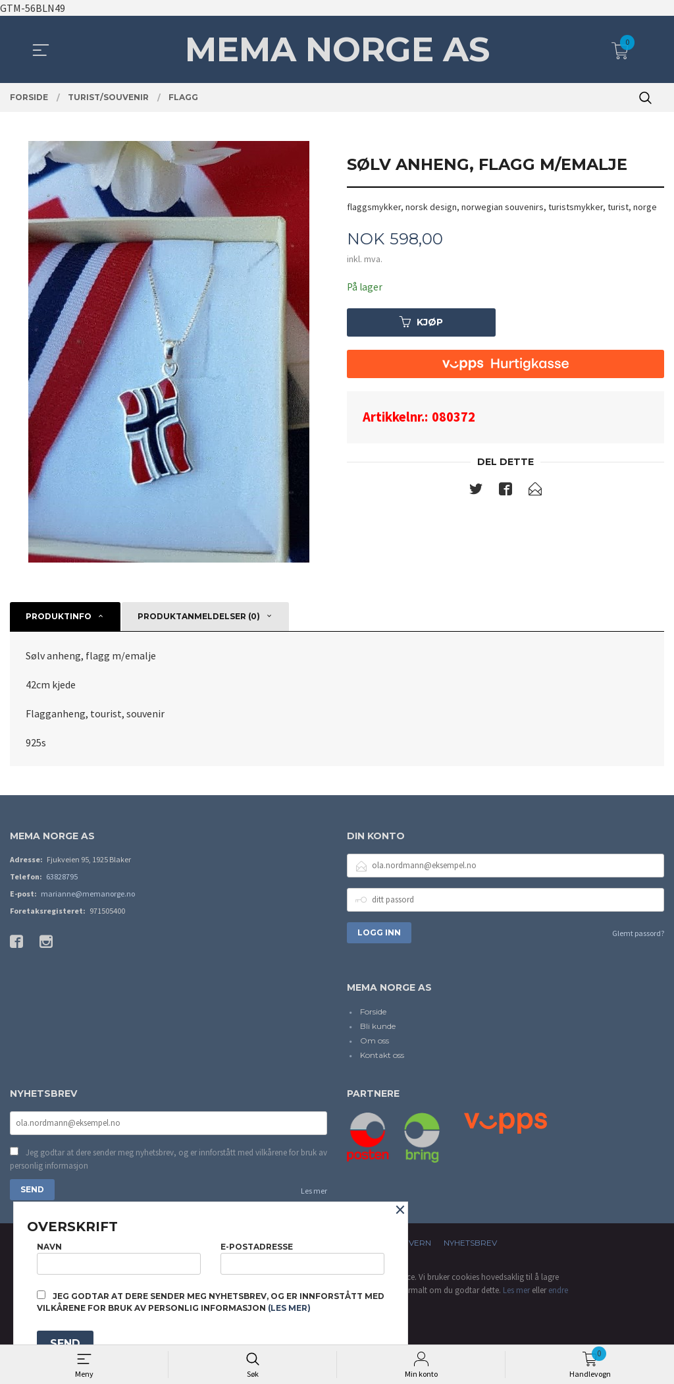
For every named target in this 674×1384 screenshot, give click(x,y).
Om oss (374, 1040)
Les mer (314, 1192)
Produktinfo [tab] (58, 616)
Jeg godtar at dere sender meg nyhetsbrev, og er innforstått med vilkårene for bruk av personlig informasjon (168, 1160)
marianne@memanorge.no (88, 894)
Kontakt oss (382, 1055)
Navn (119, 1256)
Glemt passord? (638, 933)
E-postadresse (302, 1256)
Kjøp (421, 323)
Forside (373, 1011)
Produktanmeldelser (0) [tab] (199, 616)
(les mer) (289, 1308)
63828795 (62, 876)
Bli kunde (378, 1026)
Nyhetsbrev (470, 1244)
